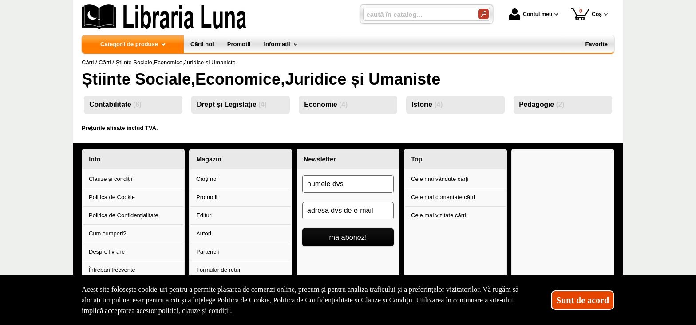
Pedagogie (541, 104)
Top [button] (416, 159)
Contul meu (530, 14)
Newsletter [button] (320, 159)
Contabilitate (115, 104)
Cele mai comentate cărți (443, 197)
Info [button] (94, 159)
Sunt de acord (582, 300)
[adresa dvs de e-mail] (348, 210)
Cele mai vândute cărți (439, 179)
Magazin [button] (208, 159)
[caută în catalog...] (417, 14)
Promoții (207, 197)
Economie (326, 104)
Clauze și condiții (110, 179)
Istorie (427, 104)
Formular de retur (218, 269)
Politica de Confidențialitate (123, 215)
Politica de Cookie (112, 197)
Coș (586, 14)
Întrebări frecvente (112, 269)
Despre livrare (107, 251)
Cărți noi (207, 179)
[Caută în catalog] (483, 14)
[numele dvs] (348, 184)
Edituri (204, 215)
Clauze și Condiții (387, 300)
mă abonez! (348, 237)
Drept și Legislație (232, 104)
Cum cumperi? (108, 233)
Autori (203, 233)
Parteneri (208, 251)
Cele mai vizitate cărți (438, 215)
